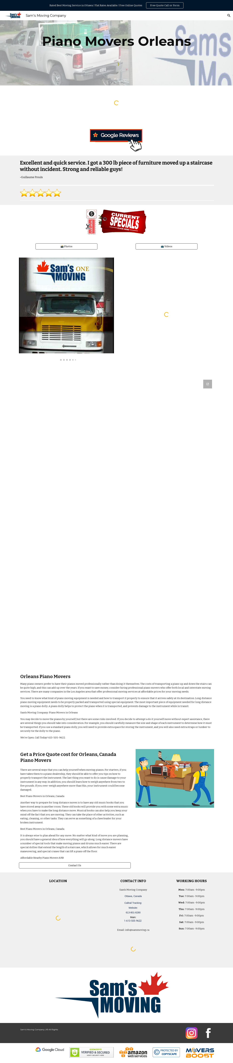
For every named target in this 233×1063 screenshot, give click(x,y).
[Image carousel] (66, 309)
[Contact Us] (75, 865)
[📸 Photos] (66, 246)
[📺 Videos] (166, 246)
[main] (116, 41)
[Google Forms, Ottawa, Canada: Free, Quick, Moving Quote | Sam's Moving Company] (116, 522)
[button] (229, 15)
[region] (116, 5)
